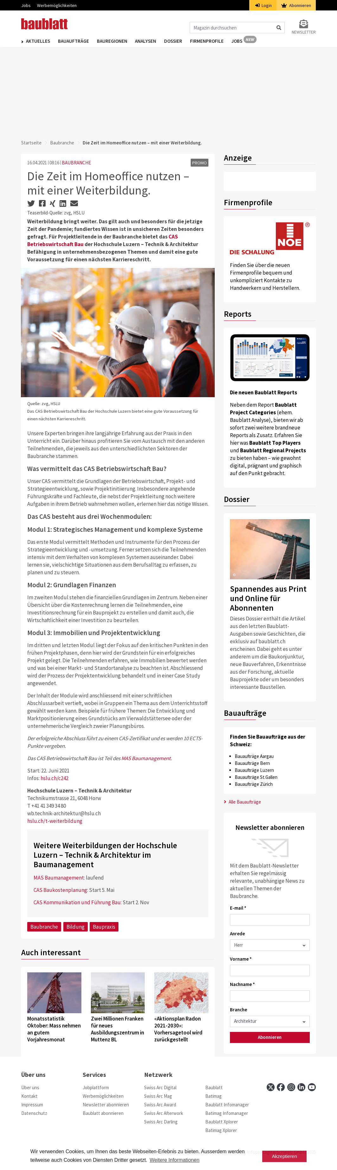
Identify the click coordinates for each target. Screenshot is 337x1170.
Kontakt (29, 1096)
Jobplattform (96, 1087)
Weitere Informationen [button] (175, 1160)
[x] (271, 1087)
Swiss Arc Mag (158, 1096)
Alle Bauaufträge (242, 802)
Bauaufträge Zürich (254, 784)
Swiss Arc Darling (161, 1122)
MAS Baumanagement (59, 877)
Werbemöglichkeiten (57, 5)
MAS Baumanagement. (146, 758)
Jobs (26, 5)
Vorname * (241, 959)
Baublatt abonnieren (103, 1113)
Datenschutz (34, 1113)
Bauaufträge (75, 42)
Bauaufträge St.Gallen (256, 777)
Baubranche (62, 143)
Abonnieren (296, 5)
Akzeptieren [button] (284, 1156)
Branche (238, 1010)
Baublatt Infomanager (227, 1105)
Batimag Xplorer (221, 1130)
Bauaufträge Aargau (254, 756)
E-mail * (238, 908)
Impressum (32, 1105)
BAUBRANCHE (76, 163)
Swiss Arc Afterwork (163, 1113)
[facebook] (281, 1087)
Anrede (237, 934)
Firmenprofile (215, 42)
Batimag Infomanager (226, 1113)
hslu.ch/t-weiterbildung (54, 820)
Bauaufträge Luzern (254, 770)
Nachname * (242, 984)
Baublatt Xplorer (221, 1122)
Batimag (213, 1096)
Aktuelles (38, 42)
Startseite (31, 143)
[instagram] (291, 1087)
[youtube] (312, 1087)
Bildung (76, 926)
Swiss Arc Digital (160, 1087)
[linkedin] (301, 1087)
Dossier (180, 42)
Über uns (30, 1087)
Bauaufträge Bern (252, 763)
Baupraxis (104, 926)
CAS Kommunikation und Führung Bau (77, 902)
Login (263, 5)
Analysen (150, 42)
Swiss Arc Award (160, 1105)
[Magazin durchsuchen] (237, 28)
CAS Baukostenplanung (60, 890)
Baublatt (214, 1087)
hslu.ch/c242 (54, 778)
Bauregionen (115, 42)
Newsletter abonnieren (106, 1105)
